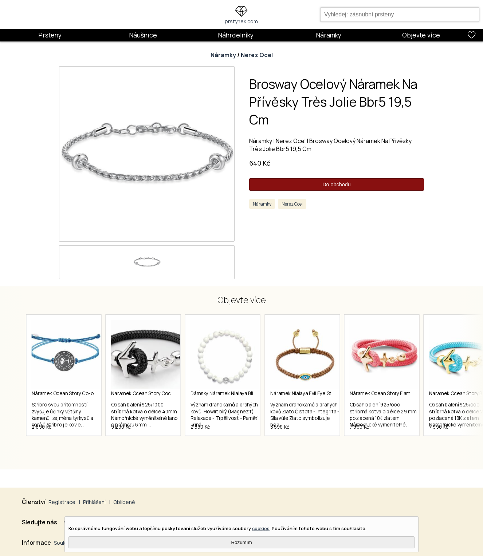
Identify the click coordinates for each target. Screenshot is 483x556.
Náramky (328, 35)
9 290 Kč (126, 439)
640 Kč (259, 163)
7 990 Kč (379, 439)
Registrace (61, 502)
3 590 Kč (295, 439)
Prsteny (50, 35)
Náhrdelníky (236, 35)
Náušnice (143, 35)
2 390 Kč (210, 439)
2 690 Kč (42, 439)
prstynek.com (241, 21)
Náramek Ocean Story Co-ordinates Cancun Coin (87, 393)
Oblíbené (124, 502)
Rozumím (241, 542)
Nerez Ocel (257, 55)
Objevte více (421, 35)
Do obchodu (336, 184)
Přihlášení (94, 502)
